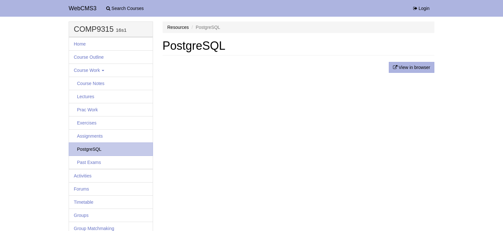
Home (80, 44)
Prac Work (87, 109)
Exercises (87, 122)
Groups (81, 215)
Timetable (83, 202)
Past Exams (89, 162)
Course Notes (91, 83)
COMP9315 (94, 29)
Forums (81, 189)
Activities (82, 175)
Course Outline (89, 57)
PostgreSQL (89, 149)
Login (421, 8)
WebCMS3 (83, 8)
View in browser (411, 67)
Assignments (90, 136)
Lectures (85, 96)
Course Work (89, 70)
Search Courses (125, 8)
